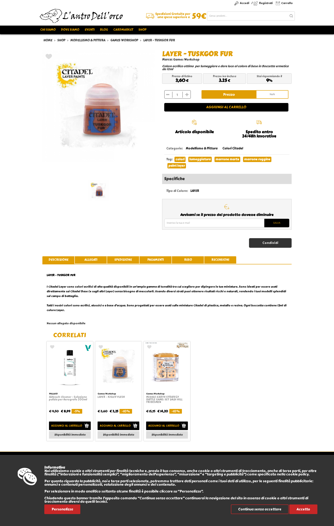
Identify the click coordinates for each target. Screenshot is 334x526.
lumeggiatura (200, 159)
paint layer (176, 166)
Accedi (244, 3)
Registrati (266, 3)
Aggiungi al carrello (226, 107)
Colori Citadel (232, 148)
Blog (104, 30)
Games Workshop (186, 59)
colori (180, 159)
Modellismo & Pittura (201, 148)
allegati (90, 260)
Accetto (303, 509)
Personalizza (62, 509)
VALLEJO (53, 393)
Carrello (287, 3)
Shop (142, 30)
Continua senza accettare (259, 509)
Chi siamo (48, 30)
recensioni (220, 260)
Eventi (90, 30)
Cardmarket (123, 30)
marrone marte (227, 159)
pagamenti (155, 260)
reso (188, 260)
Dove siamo (70, 30)
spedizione (123, 260)
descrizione (58, 260)
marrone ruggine (257, 159)
